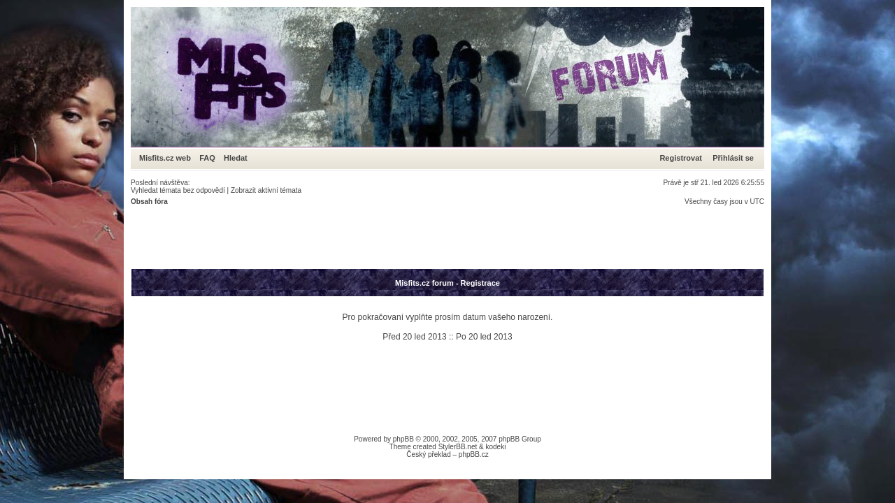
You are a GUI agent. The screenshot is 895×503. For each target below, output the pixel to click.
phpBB (403, 439)
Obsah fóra (149, 201)
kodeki (495, 447)
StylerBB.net (458, 447)
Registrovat (680, 158)
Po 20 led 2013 (484, 337)
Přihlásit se (733, 158)
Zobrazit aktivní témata (266, 190)
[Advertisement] (385, 236)
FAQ (207, 158)
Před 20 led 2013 (414, 337)
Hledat (236, 158)
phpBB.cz (474, 454)
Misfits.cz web (168, 158)
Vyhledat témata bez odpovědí (178, 190)
